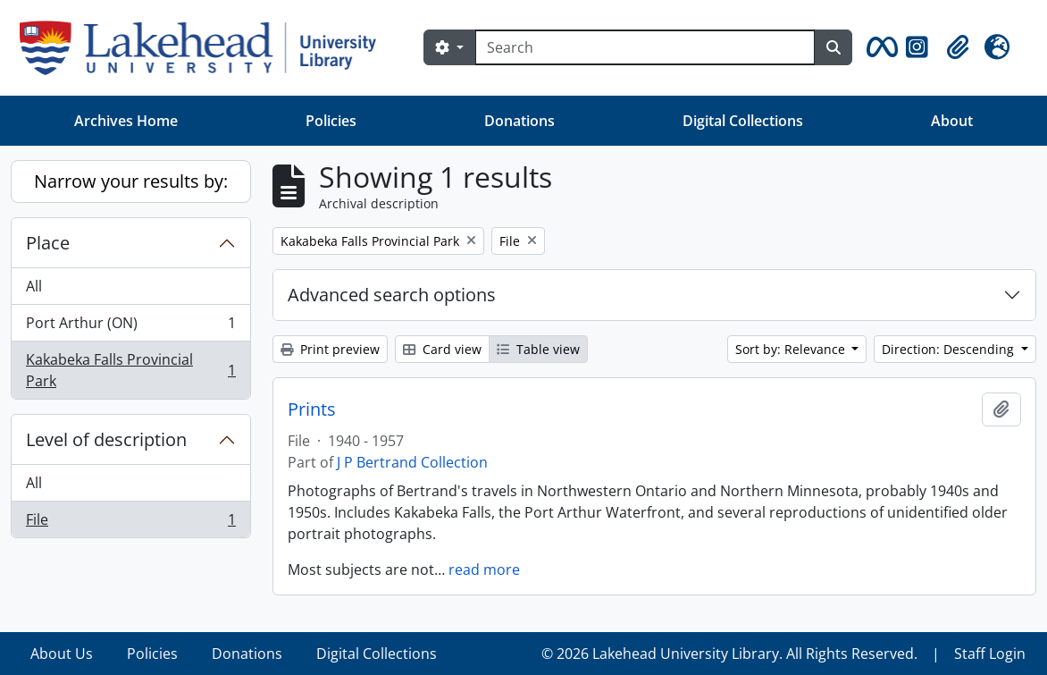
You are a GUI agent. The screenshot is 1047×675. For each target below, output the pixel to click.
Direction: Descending (950, 349)
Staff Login (990, 653)
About (952, 121)
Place (48, 243)
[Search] (645, 47)
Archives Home (126, 121)
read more (484, 569)
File (130, 523)
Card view (442, 349)
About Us (61, 653)
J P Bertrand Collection (412, 462)
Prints (312, 409)
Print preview (330, 349)
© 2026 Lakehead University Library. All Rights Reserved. (729, 653)
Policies (331, 121)
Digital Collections (743, 121)
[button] (879, 47)
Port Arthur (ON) (130, 327)
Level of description (106, 439)
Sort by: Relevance (792, 349)
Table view (538, 349)
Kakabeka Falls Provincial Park (130, 370)
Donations (519, 121)
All (34, 286)
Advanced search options (392, 295)
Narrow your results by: (131, 181)
